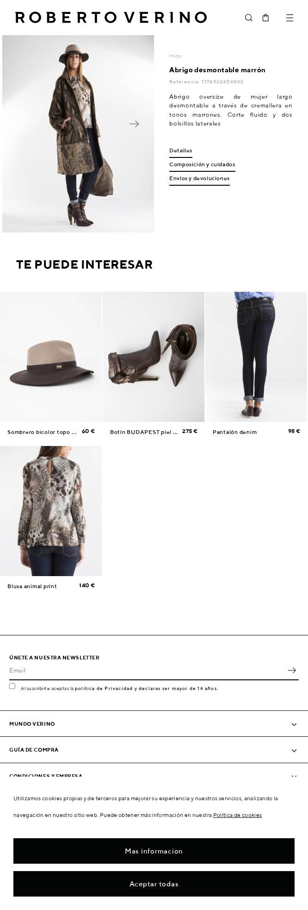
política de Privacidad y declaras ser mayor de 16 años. (146, 688)
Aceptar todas (154, 884)
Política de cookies (237, 814)
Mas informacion (154, 851)
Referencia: (185, 81)
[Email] (147, 670)
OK (292, 670)
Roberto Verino (111, 17)
